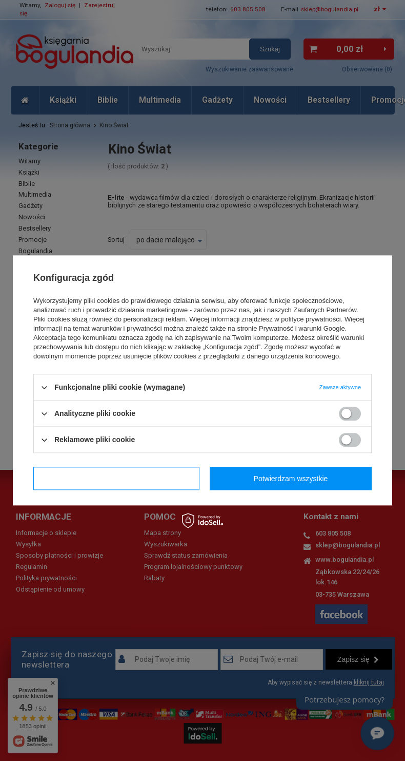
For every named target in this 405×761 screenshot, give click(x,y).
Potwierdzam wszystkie (291, 478)
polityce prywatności (310, 319)
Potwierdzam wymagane (116, 478)
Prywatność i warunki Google (302, 328)
